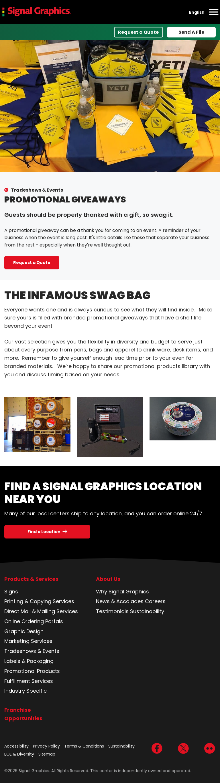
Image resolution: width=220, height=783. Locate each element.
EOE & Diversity (19, 754)
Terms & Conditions (84, 746)
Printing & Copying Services (39, 601)
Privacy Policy (46, 746)
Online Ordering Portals (33, 621)
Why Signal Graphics (122, 591)
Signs (11, 591)
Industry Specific (25, 690)
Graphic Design (24, 631)
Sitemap (46, 754)
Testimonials (112, 611)
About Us (108, 579)
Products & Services (31, 579)
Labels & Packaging (29, 661)
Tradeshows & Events (37, 190)
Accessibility (16, 746)
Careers (155, 601)
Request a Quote (138, 32)
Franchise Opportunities (23, 714)
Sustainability (147, 611)
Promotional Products (32, 671)
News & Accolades (120, 601)
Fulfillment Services (28, 681)
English (197, 12)
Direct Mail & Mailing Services (41, 611)
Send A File (191, 32)
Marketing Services (28, 641)
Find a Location (44, 531)
